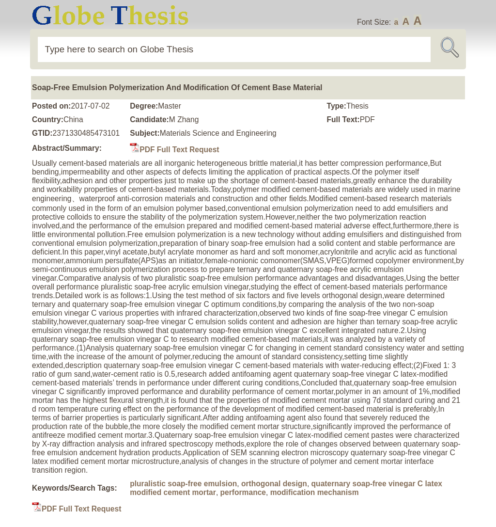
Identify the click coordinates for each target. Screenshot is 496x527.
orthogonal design (274, 483)
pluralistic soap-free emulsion (183, 483)
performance (243, 492)
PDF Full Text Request (174, 149)
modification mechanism (314, 492)
